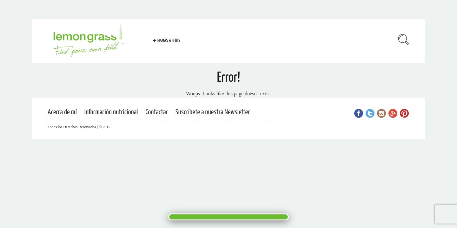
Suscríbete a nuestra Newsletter (213, 112)
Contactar (156, 112)
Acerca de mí (62, 112)
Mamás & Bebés (168, 41)
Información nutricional (111, 112)
